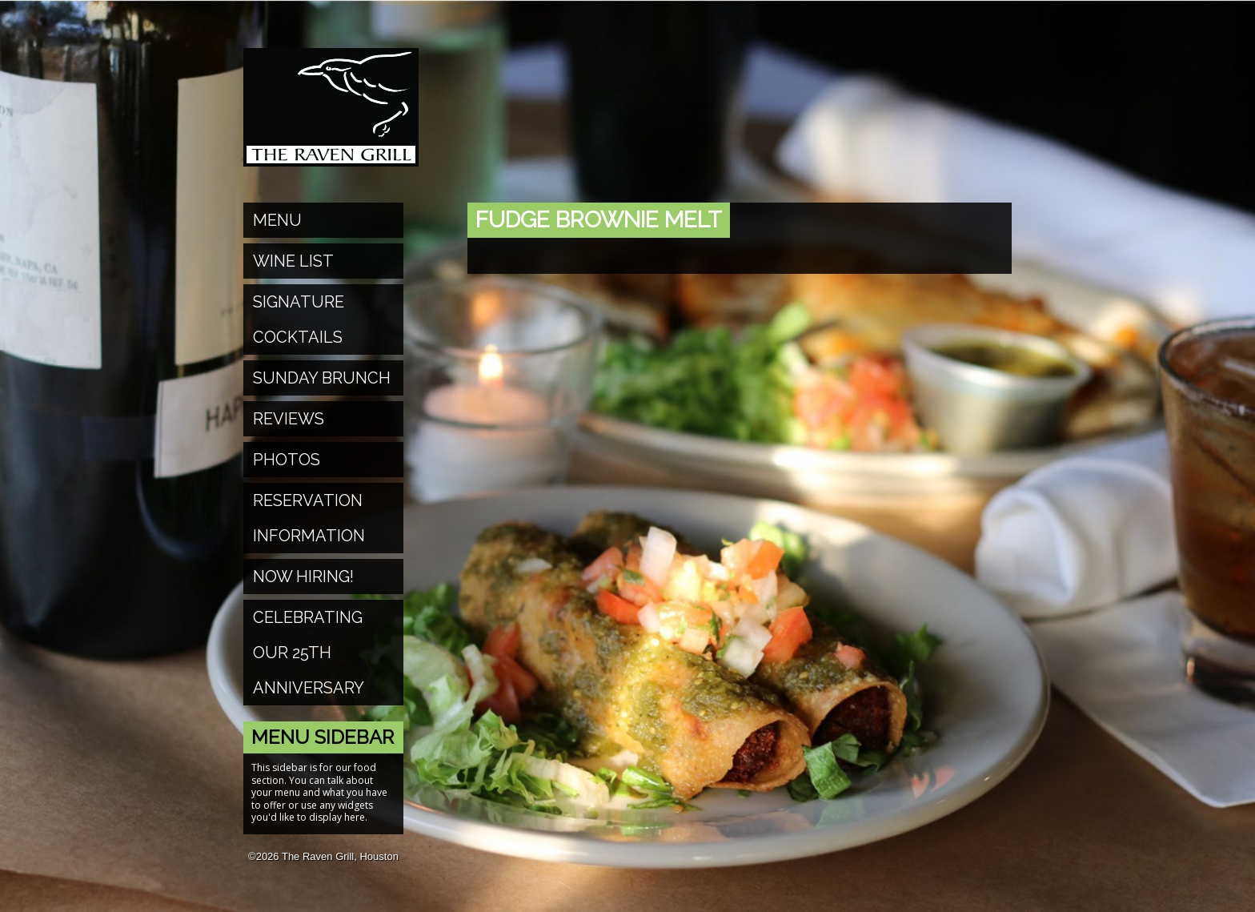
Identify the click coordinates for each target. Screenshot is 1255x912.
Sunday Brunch (322, 378)
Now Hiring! (303, 576)
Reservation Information (309, 518)
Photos (286, 459)
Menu (277, 220)
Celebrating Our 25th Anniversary (308, 652)
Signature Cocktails (298, 319)
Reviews (288, 418)
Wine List (293, 261)
